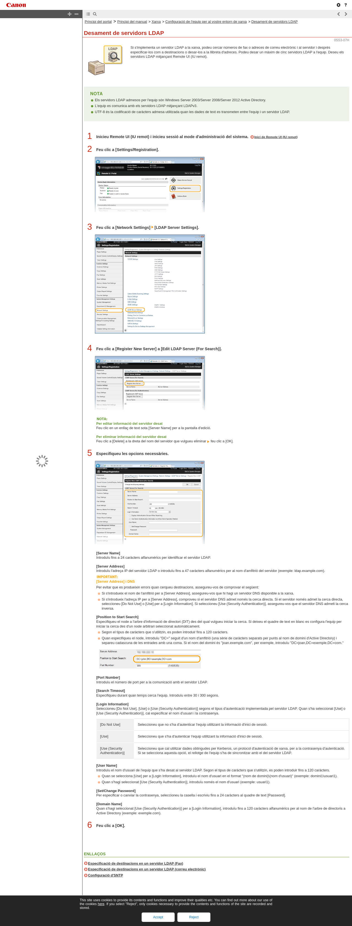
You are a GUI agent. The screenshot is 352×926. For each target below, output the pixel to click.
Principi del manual (132, 22)
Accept (158, 917)
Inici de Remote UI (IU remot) (276, 137)
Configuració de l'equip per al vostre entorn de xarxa (206, 22)
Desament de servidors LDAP (274, 22)
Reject (194, 917)
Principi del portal (98, 22)
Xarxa (156, 22)
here (101, 904)
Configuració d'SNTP (105, 875)
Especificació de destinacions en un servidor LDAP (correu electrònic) (147, 869)
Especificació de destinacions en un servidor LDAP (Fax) (135, 863)
